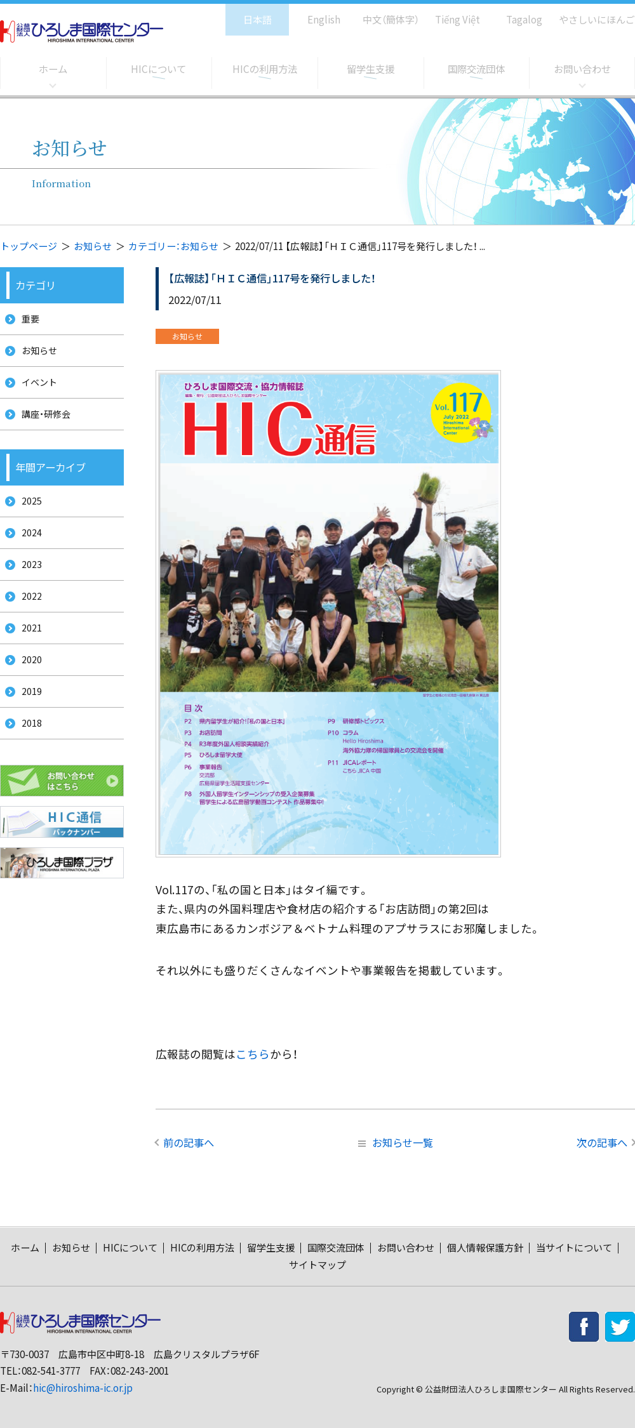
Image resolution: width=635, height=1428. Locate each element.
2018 (27, 763)
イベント (36, 390)
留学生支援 (370, 69)
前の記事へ (188, 1142)
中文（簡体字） (379, 13)
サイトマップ (317, 1264)
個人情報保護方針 (485, 1247)
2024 (27, 551)
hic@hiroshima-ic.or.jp (83, 1387)
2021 (27, 657)
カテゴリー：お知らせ (173, 246)
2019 (27, 727)
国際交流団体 (476, 69)
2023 (27, 586)
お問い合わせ (582, 69)
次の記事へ (602, 1142)
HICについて (158, 69)
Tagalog (515, 13)
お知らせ (93, 246)
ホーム (52, 69)
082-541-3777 (51, 1370)
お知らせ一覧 (395, 1142)
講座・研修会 (43, 426)
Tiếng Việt (449, 13)
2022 (27, 622)
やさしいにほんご (592, 13)
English (310, 13)
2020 (27, 692)
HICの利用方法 (264, 69)
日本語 (244, 13)
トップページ (28, 246)
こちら (253, 1054)
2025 (27, 516)
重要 (26, 320)
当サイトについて (574, 1247)
